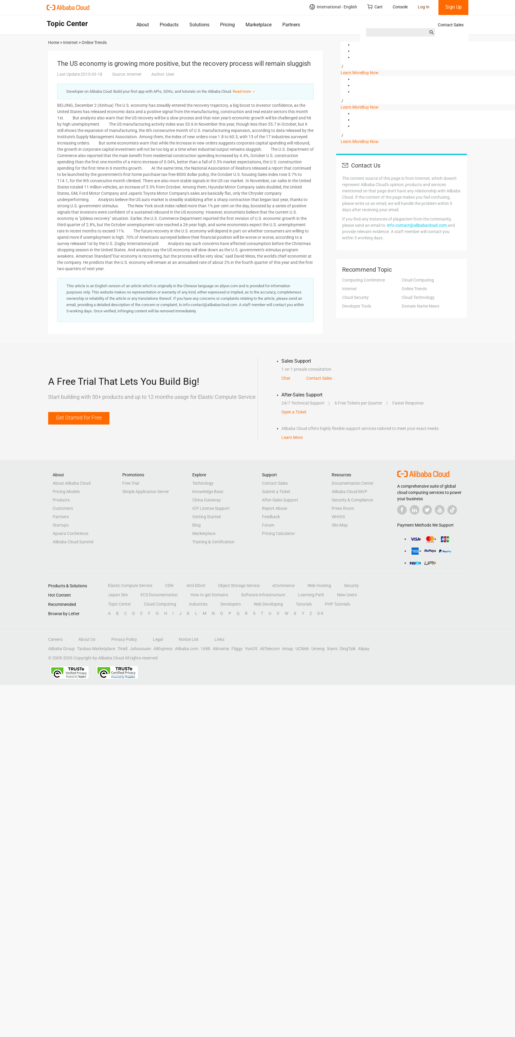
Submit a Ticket (276, 491)
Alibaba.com (186, 648)
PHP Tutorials (337, 604)
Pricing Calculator (278, 533)
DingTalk (348, 648)
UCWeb (302, 648)
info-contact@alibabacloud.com (417, 225)
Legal (158, 639)
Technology (203, 483)
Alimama (221, 648)
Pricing (227, 25)
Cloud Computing (418, 280)
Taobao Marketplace (96, 648)
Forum (268, 525)
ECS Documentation (159, 594)
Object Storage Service (239, 585)
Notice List (189, 639)
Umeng (317, 648)
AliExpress (163, 648)
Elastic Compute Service (130, 585)
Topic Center (119, 604)
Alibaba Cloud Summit (73, 541)
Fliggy (237, 648)
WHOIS (338, 516)
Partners (291, 25)
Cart (375, 6)
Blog (196, 525)
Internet (349, 288)
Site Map (340, 525)
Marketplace (259, 25)
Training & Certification (213, 541)
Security (351, 585)
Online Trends (414, 288)
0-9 (320, 613)
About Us (86, 639)
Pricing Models (66, 491)
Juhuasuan (140, 648)
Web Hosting (319, 585)
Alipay (363, 648)
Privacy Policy (124, 639)
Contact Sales (451, 24)
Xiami (332, 648)
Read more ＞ (244, 91)
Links (219, 639)
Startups (61, 525)
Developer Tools (356, 306)
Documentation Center (353, 483)
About (142, 25)
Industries (198, 604)
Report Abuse (274, 508)
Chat (285, 378)
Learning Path (311, 594)
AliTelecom (270, 648)
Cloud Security (355, 297)
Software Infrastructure (263, 594)
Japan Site (118, 594)
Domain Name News (420, 306)
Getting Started (206, 516)
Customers (63, 508)
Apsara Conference (70, 533)
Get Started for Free (79, 417)
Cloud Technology (418, 297)
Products (169, 25)
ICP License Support (211, 508)
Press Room (343, 508)
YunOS (251, 648)
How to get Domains (209, 594)
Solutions (199, 25)
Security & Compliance (352, 500)
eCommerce (283, 585)
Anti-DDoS (195, 585)
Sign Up (453, 7)
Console (400, 6)
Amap (287, 648)
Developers (230, 604)
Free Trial (130, 483)
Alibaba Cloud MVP (349, 491)
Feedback (271, 516)
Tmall (122, 648)
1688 (205, 648)
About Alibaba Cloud (72, 483)
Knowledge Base (207, 491)
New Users (347, 594)
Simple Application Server (145, 491)
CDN (169, 585)
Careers (55, 639)
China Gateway (206, 500)
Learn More (351, 72)
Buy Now (370, 72)
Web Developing (268, 604)
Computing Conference (363, 280)
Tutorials (304, 604)
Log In (423, 6)
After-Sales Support (280, 500)
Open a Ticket (294, 412)
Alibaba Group (61, 648)
